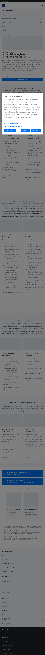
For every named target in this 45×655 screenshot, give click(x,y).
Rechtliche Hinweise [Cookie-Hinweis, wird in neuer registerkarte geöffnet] (17, 126)
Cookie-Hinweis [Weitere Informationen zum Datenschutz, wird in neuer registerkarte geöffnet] (8, 126)
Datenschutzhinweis (13, 123)
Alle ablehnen (25, 130)
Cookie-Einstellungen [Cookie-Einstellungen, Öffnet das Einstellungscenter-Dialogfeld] (10, 130)
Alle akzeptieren (36, 130)
